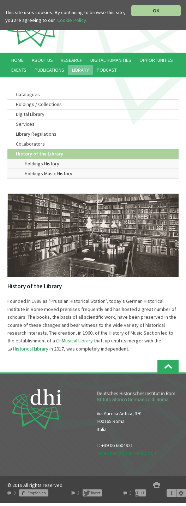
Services (25, 124)
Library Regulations (36, 134)
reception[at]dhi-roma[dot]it (126, 453)
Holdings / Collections (39, 104)
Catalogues (28, 94)
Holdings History (42, 163)
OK (156, 10)
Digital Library (30, 114)
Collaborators (30, 144)
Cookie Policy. (72, 20)
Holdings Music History (48, 173)
